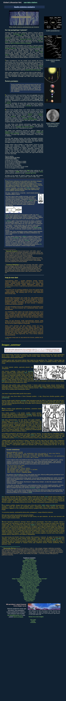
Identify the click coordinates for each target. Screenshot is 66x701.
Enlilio (28, 188)
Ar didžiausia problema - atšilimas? (29, 577)
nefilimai (24, 236)
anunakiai (52, 507)
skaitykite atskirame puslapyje (33, 70)
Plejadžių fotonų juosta (29, 596)
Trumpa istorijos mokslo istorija (29, 576)
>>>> (16, 421)
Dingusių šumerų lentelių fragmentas (29, 579)
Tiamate (41, 66)
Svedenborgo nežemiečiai (29, 563)
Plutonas (19, 35)
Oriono (7, 54)
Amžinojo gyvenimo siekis (29, 595)
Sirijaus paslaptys (29, 561)
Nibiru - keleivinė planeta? (29, 564)
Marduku (30, 117)
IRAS (41, 52)
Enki (25, 372)
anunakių (28, 105)
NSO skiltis (33, 622)
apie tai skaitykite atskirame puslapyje (21, 43)
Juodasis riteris (29, 603)
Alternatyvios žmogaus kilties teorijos (29, 587)
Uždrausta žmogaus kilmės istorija (29, 578)
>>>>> (8, 101)
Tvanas (41, 171)
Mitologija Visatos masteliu (29, 569)
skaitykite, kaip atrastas (22, 126)
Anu (3, 499)
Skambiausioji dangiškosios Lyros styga (29, 585)
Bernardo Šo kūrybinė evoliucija (29, 573)
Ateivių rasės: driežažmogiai (29, 570)
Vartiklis (33, 623)
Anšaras (13, 116)
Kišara (41, 115)
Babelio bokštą (37, 227)
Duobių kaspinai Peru (29, 600)
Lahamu (40, 114)
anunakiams (16, 237)
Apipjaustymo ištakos (29, 599)
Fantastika (33, 624)
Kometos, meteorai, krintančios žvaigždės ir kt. (29, 582)
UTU (40, 244)
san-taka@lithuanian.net (14, 617)
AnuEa (23, 116)
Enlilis (32, 435)
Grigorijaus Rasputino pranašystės (29, 592)
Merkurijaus (16, 34)
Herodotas (32, 490)
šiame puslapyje (18, 619)
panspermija (5, 397)
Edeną (30, 495)
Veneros (23, 34)
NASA (36, 50)
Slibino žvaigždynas (29, 602)
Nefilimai (7, 132)
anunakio (23, 400)
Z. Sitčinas (8, 103)
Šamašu (27, 240)
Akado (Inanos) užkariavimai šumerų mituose (29, 583)
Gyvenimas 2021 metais (29, 598)
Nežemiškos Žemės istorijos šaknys (29, 591)
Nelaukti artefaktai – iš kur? (29, 572)
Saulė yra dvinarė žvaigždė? (29, 568)
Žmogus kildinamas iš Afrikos (29, 589)
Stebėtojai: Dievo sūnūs (29, 567)
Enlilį (3, 381)
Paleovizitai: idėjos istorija (29, 590)
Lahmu (30, 115)
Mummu (30, 114)
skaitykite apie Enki (30, 173)
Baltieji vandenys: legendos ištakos (29, 586)
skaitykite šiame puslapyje (30, 119)
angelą (32, 527)
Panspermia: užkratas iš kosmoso (29, 594)
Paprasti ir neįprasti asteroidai (29, 574)
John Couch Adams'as (26, 39)
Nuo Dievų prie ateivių (29, 565)
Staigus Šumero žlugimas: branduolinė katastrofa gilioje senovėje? (29, 581)
